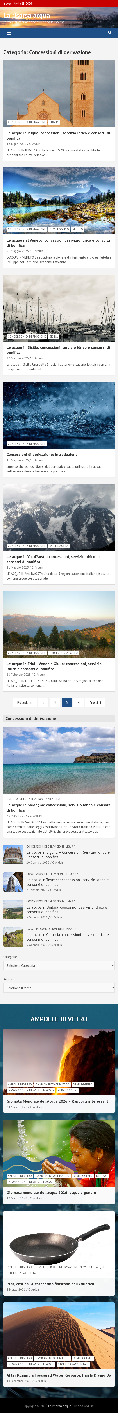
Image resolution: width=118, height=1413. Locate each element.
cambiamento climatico (52, 1084)
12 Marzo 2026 (17, 1198)
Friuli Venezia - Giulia (64, 653)
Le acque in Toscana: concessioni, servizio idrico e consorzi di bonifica (67, 882)
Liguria (70, 846)
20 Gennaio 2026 (37, 862)
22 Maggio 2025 (18, 358)
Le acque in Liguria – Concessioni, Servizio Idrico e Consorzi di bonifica (68, 855)
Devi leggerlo (59, 229)
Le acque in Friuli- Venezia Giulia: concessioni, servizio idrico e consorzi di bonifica (54, 666)
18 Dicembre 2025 (19, 1381)
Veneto (78, 229)
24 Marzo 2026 (17, 1107)
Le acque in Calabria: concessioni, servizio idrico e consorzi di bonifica (67, 937)
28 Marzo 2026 (17, 816)
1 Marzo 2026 (16, 1289)
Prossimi (95, 702)
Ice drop (101, 1176)
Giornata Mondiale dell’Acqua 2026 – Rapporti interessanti (58, 1101)
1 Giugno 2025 (16, 144)
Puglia (54, 122)
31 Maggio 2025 (18, 251)
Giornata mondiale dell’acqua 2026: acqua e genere (51, 1192)
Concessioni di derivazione (27, 122)
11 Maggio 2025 (18, 460)
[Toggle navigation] (8, 33)
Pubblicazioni (67, 1090)
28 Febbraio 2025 (19, 675)
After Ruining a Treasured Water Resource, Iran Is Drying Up (59, 1375)
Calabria (32, 929)
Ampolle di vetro (20, 1084)
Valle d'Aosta (59, 546)
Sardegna (53, 799)
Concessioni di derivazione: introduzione (42, 454)
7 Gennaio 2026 (36, 890)
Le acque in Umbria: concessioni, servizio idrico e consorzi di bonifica (66, 909)
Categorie (10, 957)
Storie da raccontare (23, 1273)
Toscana (72, 874)
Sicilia (54, 336)
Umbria (70, 901)
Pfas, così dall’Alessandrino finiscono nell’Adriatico (50, 1283)
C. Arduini (35, 144)
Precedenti (24, 702)
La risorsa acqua (26, 15)
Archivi (8, 979)
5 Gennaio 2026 (37, 917)
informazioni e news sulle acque (31, 1090)
